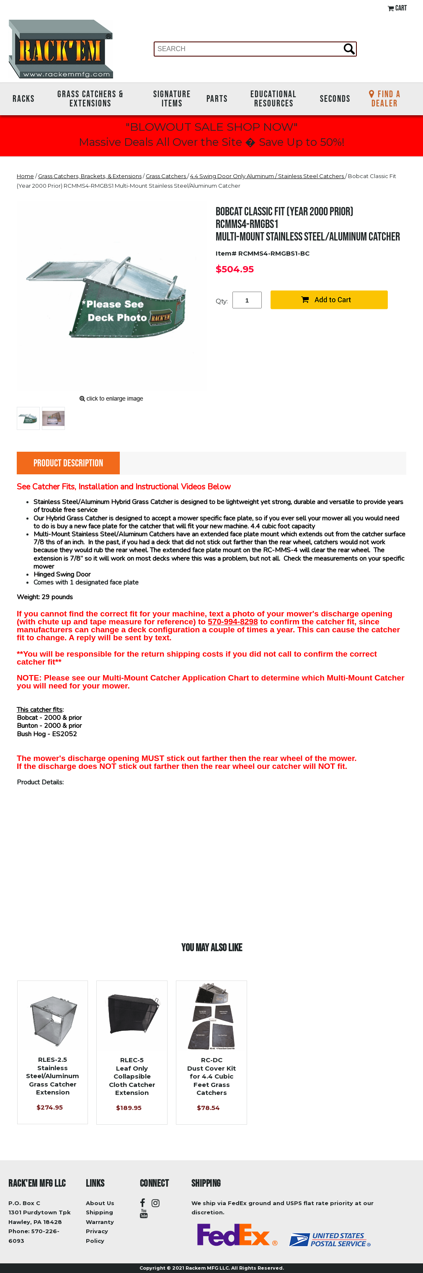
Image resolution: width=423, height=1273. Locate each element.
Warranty (100, 1222)
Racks (24, 98)
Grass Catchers (166, 176)
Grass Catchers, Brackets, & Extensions (90, 176)
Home (25, 176)
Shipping (99, 1212)
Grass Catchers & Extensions (90, 99)
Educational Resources (273, 99)
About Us (100, 1203)
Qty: (222, 301)
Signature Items (172, 99)
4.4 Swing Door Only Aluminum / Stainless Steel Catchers (267, 176)
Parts (217, 98)
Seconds (335, 98)
